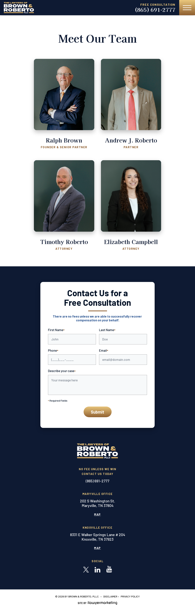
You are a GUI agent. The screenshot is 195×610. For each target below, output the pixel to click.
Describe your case (62, 371)
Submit (97, 411)
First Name (56, 330)
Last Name (107, 330)
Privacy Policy (130, 596)
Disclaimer (110, 596)
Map (97, 514)
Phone (53, 351)
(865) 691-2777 (155, 10)
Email (103, 351)
